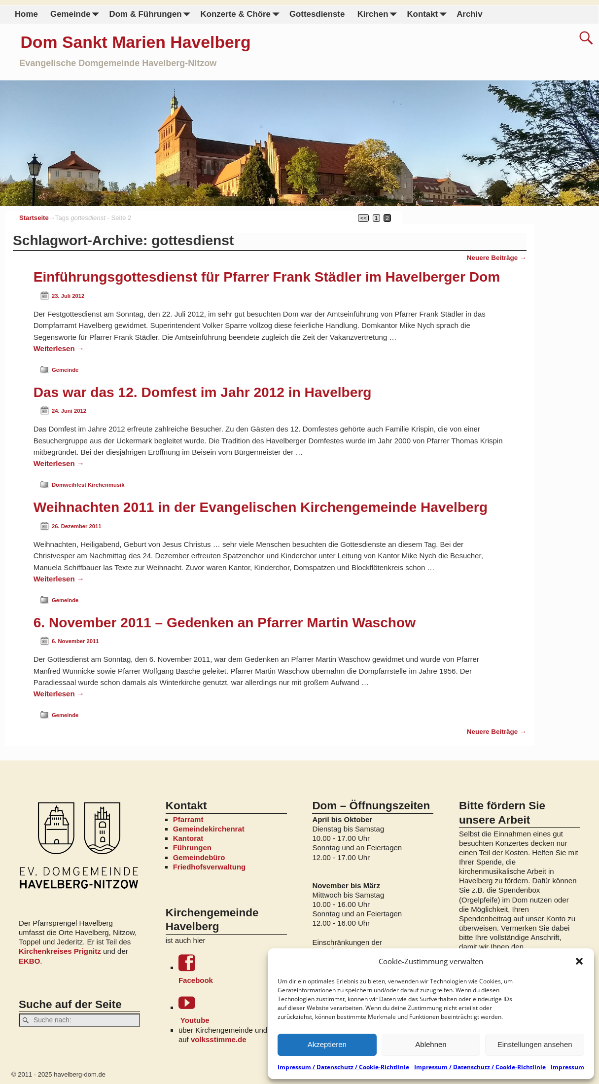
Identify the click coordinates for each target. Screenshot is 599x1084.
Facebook (232, 969)
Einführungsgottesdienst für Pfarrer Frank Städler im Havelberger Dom (267, 277)
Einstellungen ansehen (534, 1044)
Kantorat (188, 838)
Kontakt (428, 14)
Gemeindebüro (199, 857)
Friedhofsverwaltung (209, 867)
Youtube (232, 1009)
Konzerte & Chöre (241, 14)
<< (363, 218)
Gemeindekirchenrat (209, 829)
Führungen (192, 847)
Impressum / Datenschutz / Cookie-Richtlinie (343, 1067)
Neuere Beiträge (497, 257)
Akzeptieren (327, 1044)
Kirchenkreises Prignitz (60, 951)
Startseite (34, 217)
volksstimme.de (219, 1039)
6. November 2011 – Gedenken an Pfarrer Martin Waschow (225, 622)
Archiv (469, 14)
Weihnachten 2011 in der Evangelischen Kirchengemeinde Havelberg (261, 507)
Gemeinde (76, 14)
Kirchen (378, 14)
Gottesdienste (317, 14)
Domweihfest (69, 485)
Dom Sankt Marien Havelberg (136, 42)
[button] (579, 961)
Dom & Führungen (151, 14)
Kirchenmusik (106, 485)
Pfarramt (188, 819)
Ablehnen (430, 1044)
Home (26, 14)
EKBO (29, 961)
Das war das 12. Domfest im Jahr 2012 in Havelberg (203, 392)
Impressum (567, 1067)
